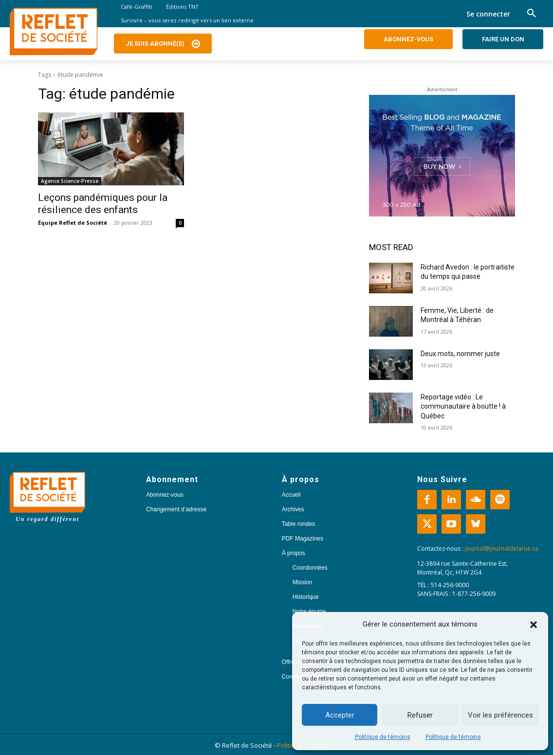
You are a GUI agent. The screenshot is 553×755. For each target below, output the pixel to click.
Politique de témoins (382, 737)
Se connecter (488, 13)
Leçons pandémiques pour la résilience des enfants (102, 204)
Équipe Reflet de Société (72, 222)
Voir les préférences (500, 715)
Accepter (339, 715)
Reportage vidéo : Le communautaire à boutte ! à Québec (463, 406)
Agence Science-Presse (69, 181)
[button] (533, 624)
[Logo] (53, 31)
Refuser (420, 715)
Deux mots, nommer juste (461, 354)
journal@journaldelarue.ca (501, 548)
